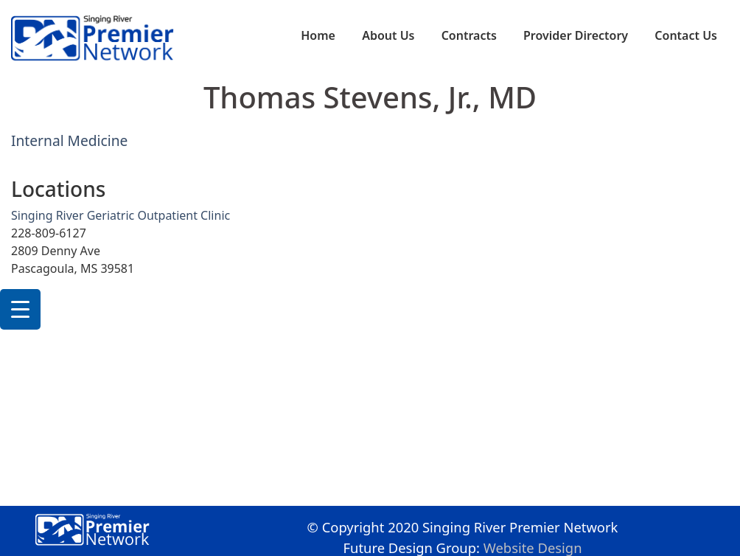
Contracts (469, 35)
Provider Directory (575, 35)
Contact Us (686, 35)
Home (318, 35)
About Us (388, 35)
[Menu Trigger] (20, 309)
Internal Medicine (69, 140)
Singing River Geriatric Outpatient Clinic (120, 215)
